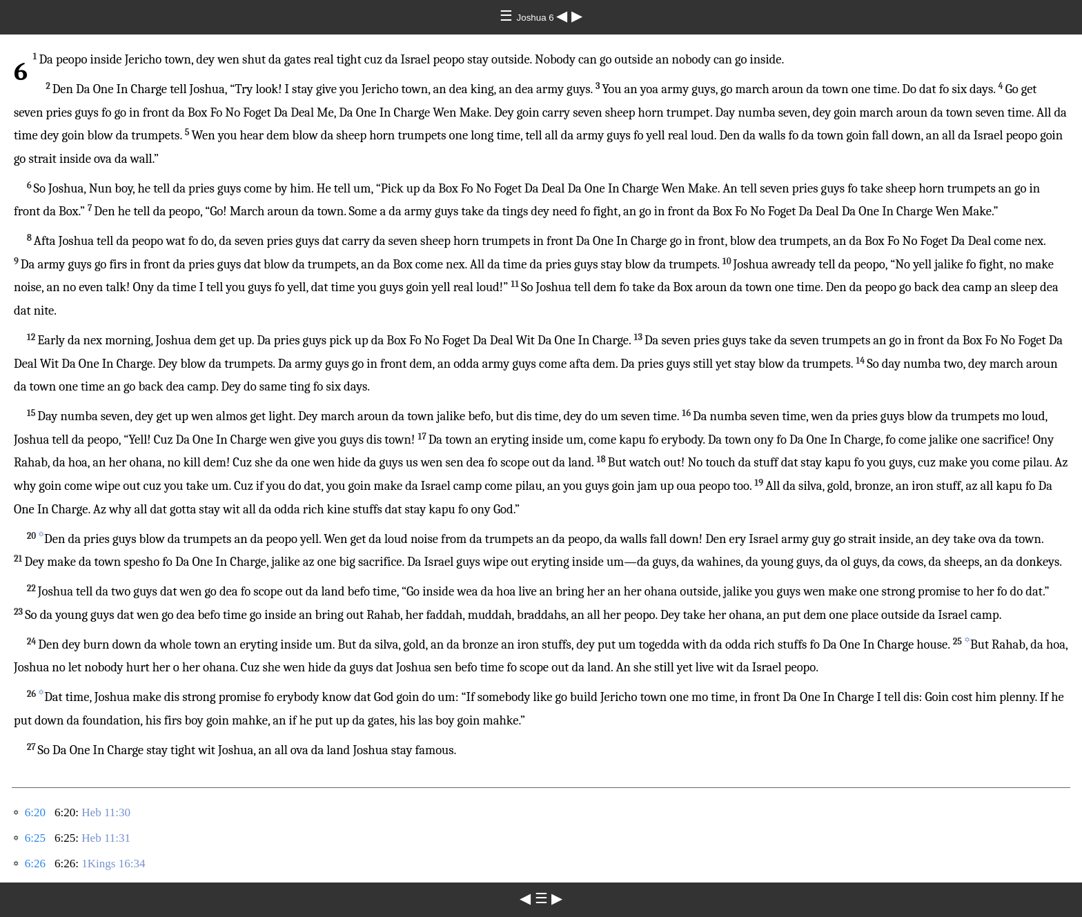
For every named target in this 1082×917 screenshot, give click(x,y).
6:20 (35, 812)
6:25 (35, 838)
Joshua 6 (537, 17)
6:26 (35, 863)
